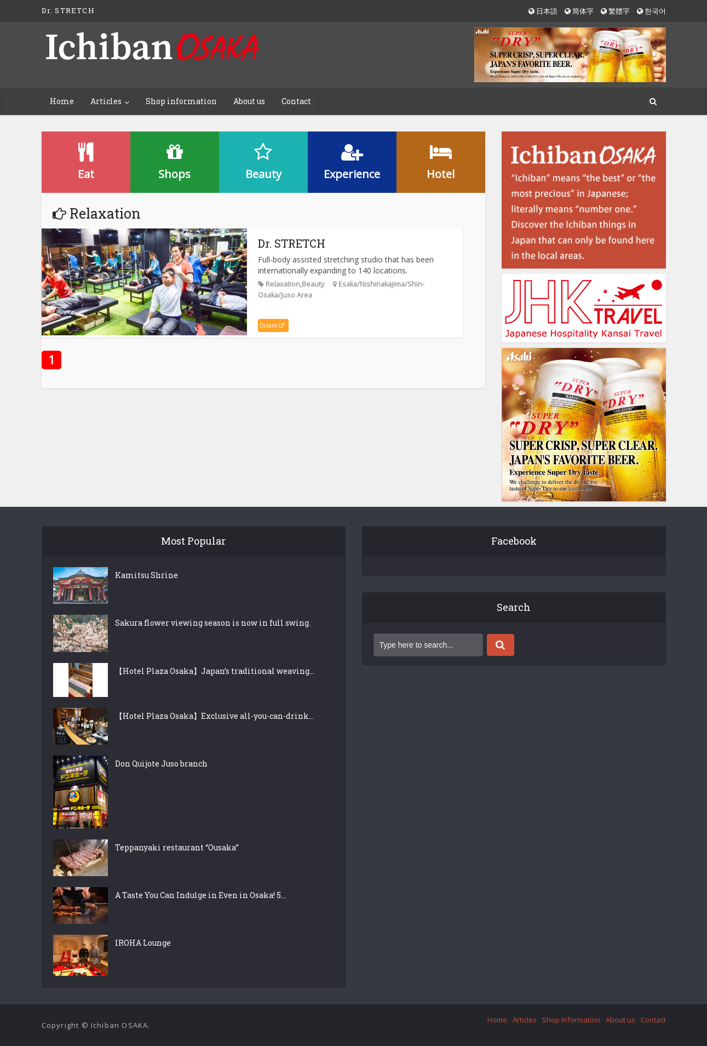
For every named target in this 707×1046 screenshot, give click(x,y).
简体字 (579, 11)
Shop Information (571, 1020)
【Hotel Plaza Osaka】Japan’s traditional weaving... (214, 671)
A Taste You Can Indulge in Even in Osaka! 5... (200, 895)
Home (62, 101)
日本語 (542, 11)
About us (249, 101)
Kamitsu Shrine (146, 575)
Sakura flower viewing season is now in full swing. (213, 623)
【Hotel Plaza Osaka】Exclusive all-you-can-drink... (214, 716)
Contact (296, 101)
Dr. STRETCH (291, 243)
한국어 (651, 11)
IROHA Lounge (143, 943)
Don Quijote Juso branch (161, 763)
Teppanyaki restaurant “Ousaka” (177, 847)
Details (272, 325)
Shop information (181, 101)
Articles (106, 101)
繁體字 (615, 11)
